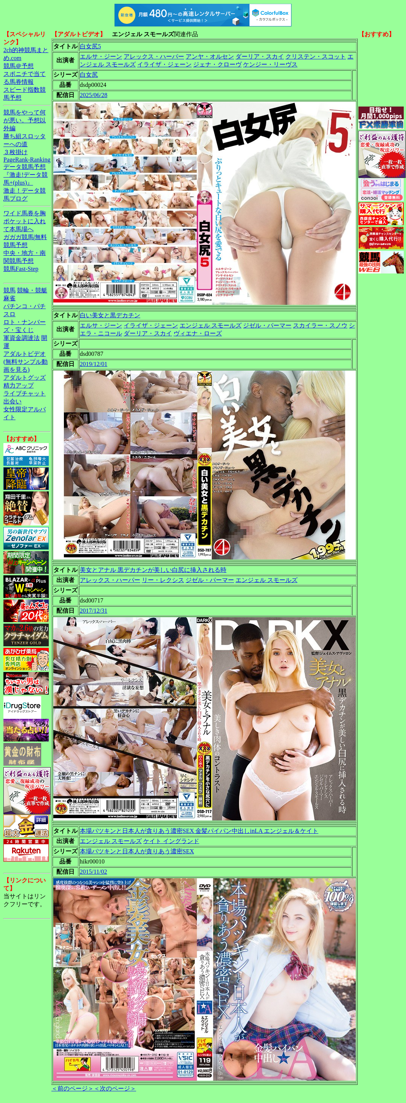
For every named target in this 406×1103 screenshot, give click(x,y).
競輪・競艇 (32, 290)
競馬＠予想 (18, 66)
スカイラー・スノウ (320, 325)
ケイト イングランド (171, 841)
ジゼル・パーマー (267, 325)
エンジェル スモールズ (211, 325)
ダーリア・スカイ (260, 56)
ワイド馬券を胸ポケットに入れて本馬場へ (24, 221)
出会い (12, 401)
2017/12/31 (93, 610)
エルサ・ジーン (101, 56)
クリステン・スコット (315, 56)
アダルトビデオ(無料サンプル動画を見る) (25, 362)
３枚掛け (15, 152)
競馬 (9, 290)
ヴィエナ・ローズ (198, 333)
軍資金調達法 (21, 338)
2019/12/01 (93, 364)
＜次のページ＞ (115, 1088)
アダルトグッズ (24, 377)
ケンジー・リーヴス (270, 64)
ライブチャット (24, 393)
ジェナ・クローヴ (217, 64)
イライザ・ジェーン (164, 64)
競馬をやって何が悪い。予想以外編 (24, 120)
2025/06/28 (93, 95)
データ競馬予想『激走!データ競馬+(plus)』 (25, 175)
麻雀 (9, 298)
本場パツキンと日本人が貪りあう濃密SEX (137, 851)
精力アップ (18, 385)
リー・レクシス (163, 580)
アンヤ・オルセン (210, 56)
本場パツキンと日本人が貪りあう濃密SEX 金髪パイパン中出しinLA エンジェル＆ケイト (199, 831)
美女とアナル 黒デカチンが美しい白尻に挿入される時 (153, 570)
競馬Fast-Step (20, 269)
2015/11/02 (93, 871)
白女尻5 (90, 46)
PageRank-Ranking (26, 159)
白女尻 (89, 74)
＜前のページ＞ (72, 1088)
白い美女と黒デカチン (110, 315)
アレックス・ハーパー (154, 56)
